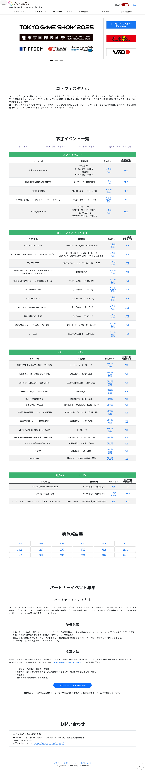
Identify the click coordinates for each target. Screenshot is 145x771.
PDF (126, 170)
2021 (83, 543)
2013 (125, 549)
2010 (62, 555)
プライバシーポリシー (62, 763)
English (133, 5)
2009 (83, 555)
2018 (19, 549)
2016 (62, 549)
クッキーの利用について (82, 763)
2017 (41, 549)
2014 (104, 549)
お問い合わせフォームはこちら (72, 685)
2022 (62, 543)
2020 (104, 543)
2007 (125, 555)
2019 (125, 543)
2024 (19, 543)
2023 (41, 543)
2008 (104, 555)
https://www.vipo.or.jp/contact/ (68, 662)
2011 (41, 555)
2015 (83, 549)
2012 (19, 555)
